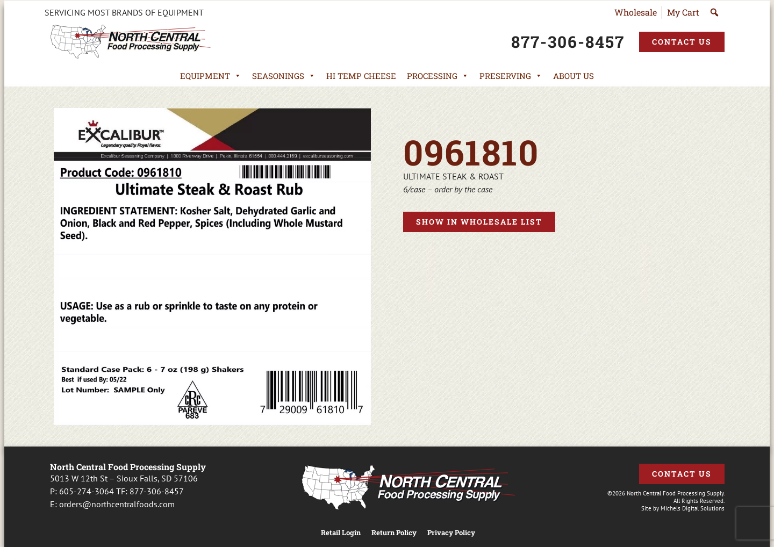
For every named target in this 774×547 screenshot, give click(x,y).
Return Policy (394, 532)
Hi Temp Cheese (361, 75)
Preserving (510, 75)
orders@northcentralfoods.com (117, 504)
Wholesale (635, 12)
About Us (573, 75)
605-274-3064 (86, 491)
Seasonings (284, 75)
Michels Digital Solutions (693, 508)
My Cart (683, 12)
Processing (438, 75)
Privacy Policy (451, 532)
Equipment (210, 75)
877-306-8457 (157, 491)
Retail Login (341, 532)
